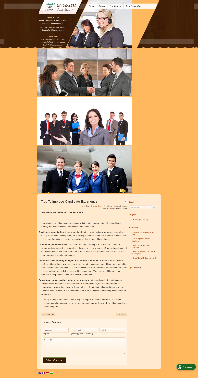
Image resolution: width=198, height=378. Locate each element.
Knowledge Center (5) (140, 219)
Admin (112, 208)
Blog (87, 206)
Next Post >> (121, 314)
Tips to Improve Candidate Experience (141, 240)
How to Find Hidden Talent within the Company (143, 253)
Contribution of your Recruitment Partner (143, 233)
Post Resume (115, 6)
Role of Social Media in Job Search (144, 258)
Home (91, 6)
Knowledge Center (96, 206)
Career (102, 6)
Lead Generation (133, 6)
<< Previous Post (48, 314)
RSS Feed (137, 268)
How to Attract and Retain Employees (141, 246)
